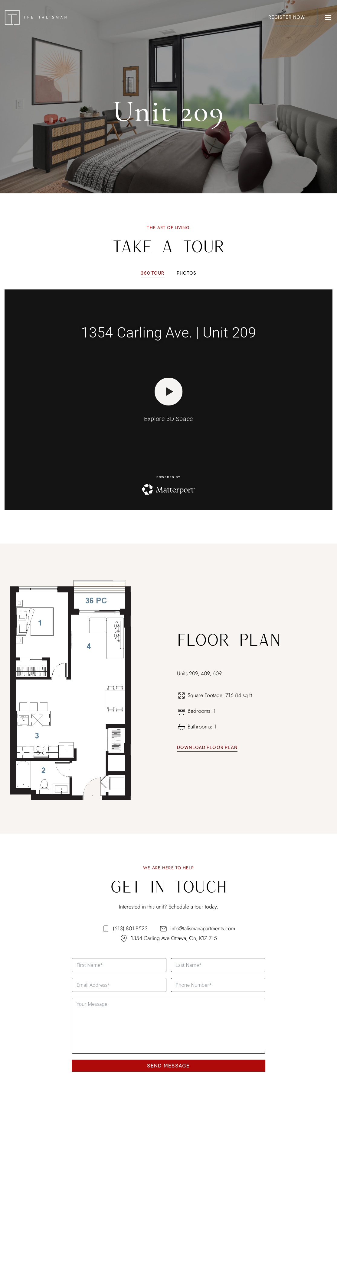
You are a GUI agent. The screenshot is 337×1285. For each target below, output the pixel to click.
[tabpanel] (168, 396)
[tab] (153, 273)
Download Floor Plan (207, 747)
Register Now (286, 17)
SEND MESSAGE (168, 1066)
